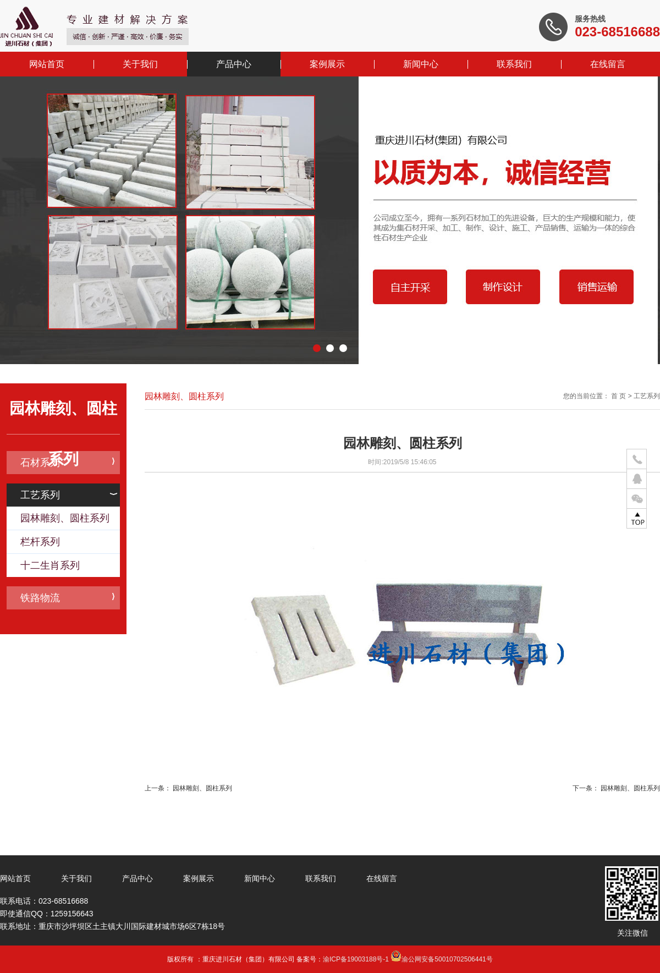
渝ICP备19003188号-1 (356, 959)
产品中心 (233, 64)
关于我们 (140, 64)
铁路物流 (67, 597)
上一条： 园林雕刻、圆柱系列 (188, 788)
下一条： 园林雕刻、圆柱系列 (616, 788)
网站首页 (46, 64)
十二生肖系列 (50, 565)
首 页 (618, 396)
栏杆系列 (40, 541)
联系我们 (514, 64)
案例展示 (327, 64)
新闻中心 (420, 64)
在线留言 (607, 64)
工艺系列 (68, 495)
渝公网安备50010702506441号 (441, 959)
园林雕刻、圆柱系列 (64, 518)
